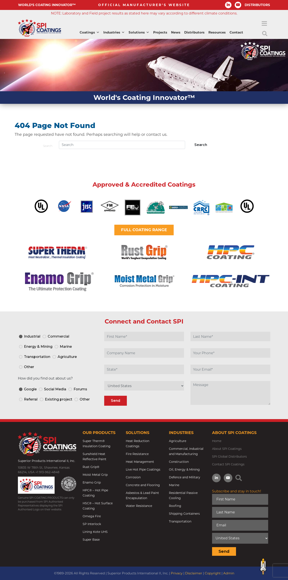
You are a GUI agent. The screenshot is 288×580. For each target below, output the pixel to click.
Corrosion (133, 477)
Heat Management (140, 462)
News (175, 32)
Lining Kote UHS (95, 532)
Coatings (89, 32)
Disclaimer (193, 573)
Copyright (213, 573)
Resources (217, 32)
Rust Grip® (91, 467)
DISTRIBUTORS (257, 5)
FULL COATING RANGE (144, 230)
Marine (174, 485)
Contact (236, 32)
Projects (160, 32)
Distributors (194, 32)
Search (47, 146)
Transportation (180, 521)
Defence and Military (184, 477)
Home (216, 441)
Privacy (177, 573)
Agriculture (177, 441)
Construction (179, 462)
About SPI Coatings (227, 449)
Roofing (175, 506)
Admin (228, 573)
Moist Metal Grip (95, 475)
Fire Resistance (137, 454)
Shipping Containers (184, 514)
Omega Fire (92, 516)
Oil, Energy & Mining (184, 469)
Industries (114, 32)
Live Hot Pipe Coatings (143, 469)
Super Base (91, 540)
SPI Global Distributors (229, 456)
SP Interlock (92, 524)
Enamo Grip (92, 482)
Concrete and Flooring (143, 485)
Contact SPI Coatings (228, 464)
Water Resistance (139, 506)
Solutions (139, 32)
